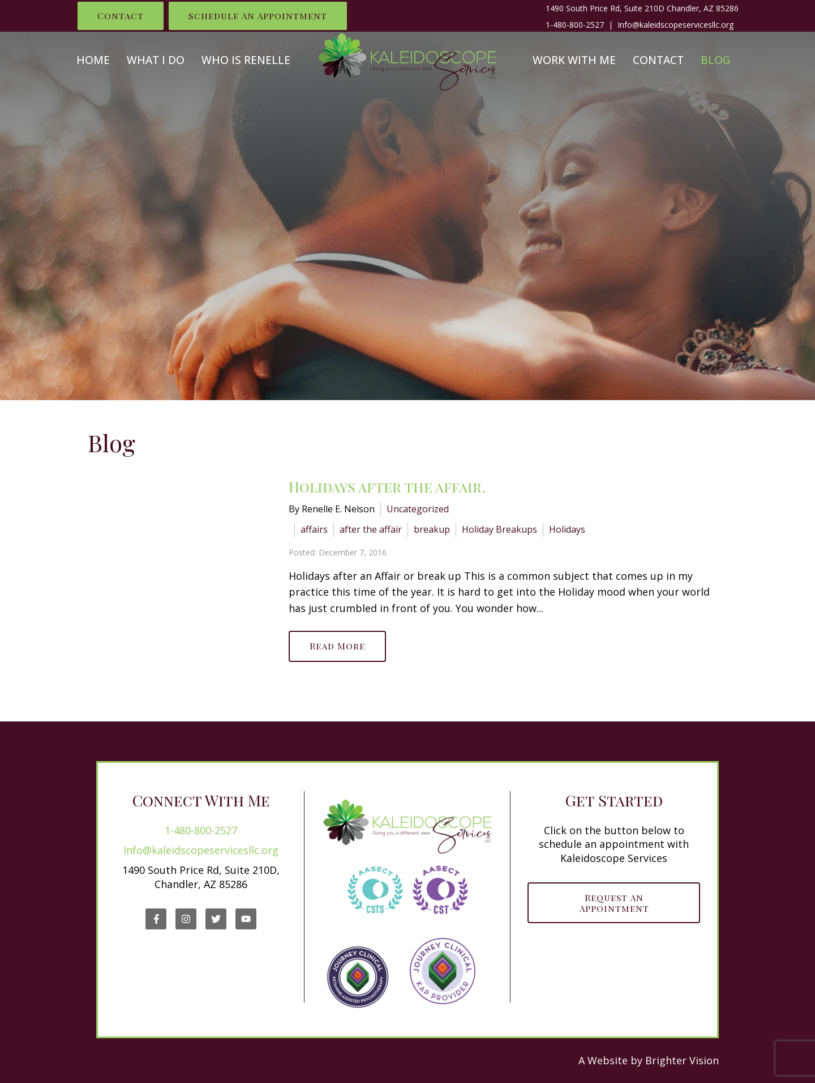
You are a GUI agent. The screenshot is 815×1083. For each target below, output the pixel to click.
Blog (715, 60)
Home (93, 60)
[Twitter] (215, 918)
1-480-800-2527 (575, 24)
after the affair (371, 529)
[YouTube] (245, 918)
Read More (337, 646)
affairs (314, 529)
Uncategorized (418, 509)
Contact (120, 16)
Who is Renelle (245, 60)
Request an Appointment (614, 902)
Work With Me (574, 60)
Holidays (567, 529)
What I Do (156, 60)
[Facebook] (155, 918)
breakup (432, 529)
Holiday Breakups (499, 529)
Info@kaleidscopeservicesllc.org (200, 850)
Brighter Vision (682, 1060)
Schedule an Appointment (257, 16)
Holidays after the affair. (387, 486)
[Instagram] (185, 918)
